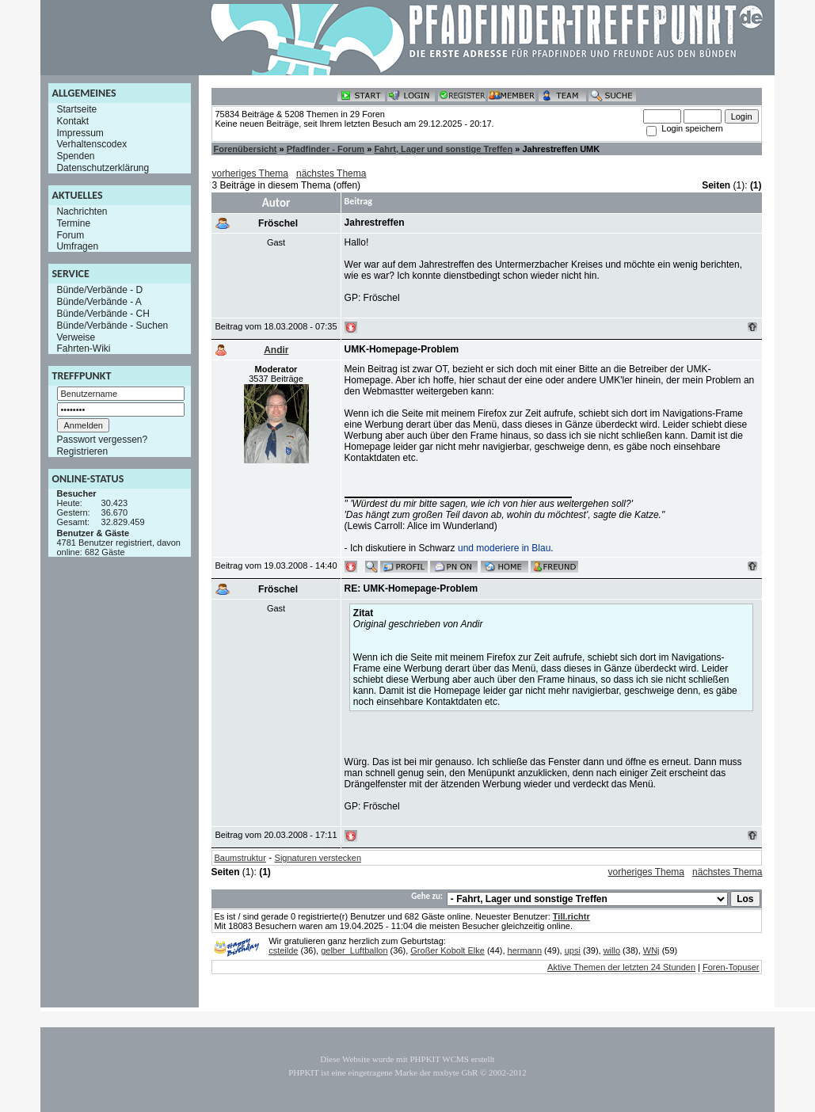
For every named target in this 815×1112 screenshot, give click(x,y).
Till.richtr (571, 916)
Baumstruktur (239, 858)
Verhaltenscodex (91, 144)
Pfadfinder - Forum (325, 149)
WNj (651, 950)
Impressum (79, 132)
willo (612, 950)
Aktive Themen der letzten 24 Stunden (621, 967)
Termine (73, 223)
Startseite (76, 109)
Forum (70, 234)
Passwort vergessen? (101, 439)
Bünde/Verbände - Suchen (112, 325)
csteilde (283, 950)
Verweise (75, 336)
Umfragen (77, 246)
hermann (525, 950)
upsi (573, 950)
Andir (276, 350)
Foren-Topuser (731, 967)
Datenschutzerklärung (102, 167)
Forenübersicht (244, 149)
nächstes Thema (331, 173)
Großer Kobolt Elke (447, 950)
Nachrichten (81, 211)
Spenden (75, 156)
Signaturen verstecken (318, 858)
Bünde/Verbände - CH (102, 313)
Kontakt (72, 121)
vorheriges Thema (249, 173)
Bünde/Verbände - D (99, 289)
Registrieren (82, 451)
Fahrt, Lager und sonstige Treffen (443, 149)
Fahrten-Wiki (83, 348)
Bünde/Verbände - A (98, 301)
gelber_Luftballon (354, 950)
